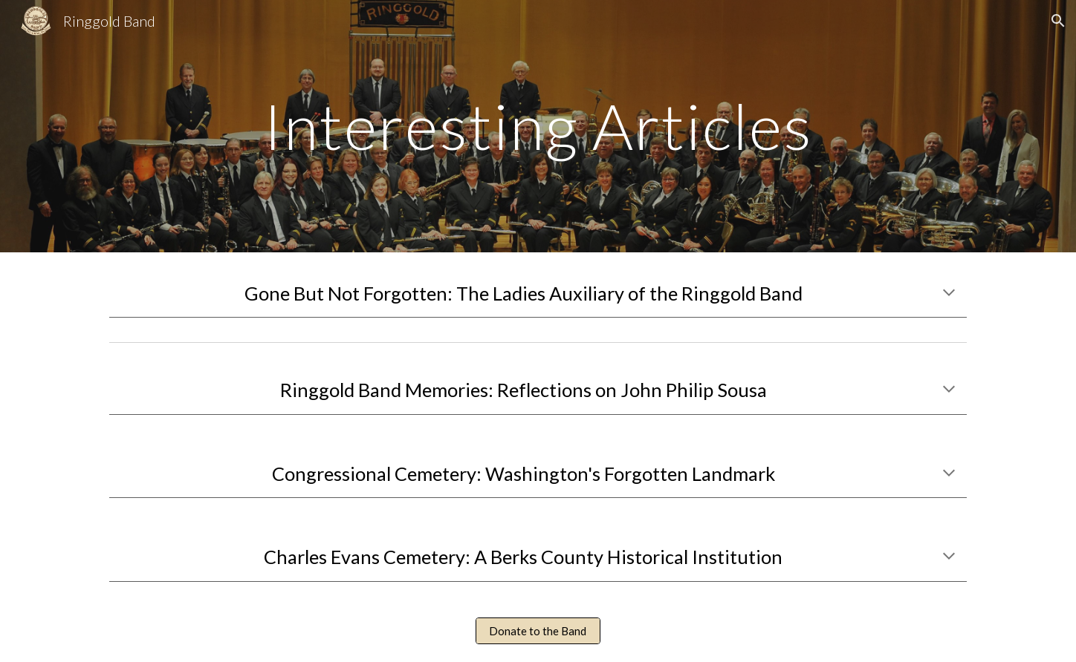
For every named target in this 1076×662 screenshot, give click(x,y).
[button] (1058, 21)
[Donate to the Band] (538, 631)
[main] (538, 125)
